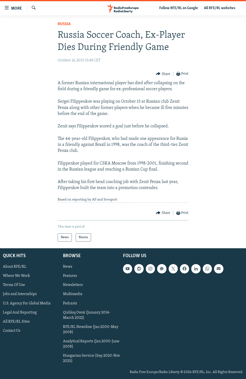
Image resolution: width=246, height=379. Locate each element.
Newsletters (73, 285)
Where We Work (16, 276)
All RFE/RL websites (219, 8)
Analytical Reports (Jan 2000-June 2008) (91, 344)
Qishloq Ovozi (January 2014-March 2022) (86, 315)
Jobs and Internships (20, 294)
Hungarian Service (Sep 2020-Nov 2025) (91, 358)
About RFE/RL (14, 267)
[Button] (163, 74)
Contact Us (11, 331)
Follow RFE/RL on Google (178, 8)
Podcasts (70, 303)
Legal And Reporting (20, 312)
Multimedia (72, 294)
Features (70, 276)
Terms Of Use (14, 285)
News (67, 267)
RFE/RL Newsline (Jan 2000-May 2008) (90, 329)
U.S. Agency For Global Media (27, 303)
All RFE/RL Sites (16, 322)
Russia (64, 24)
